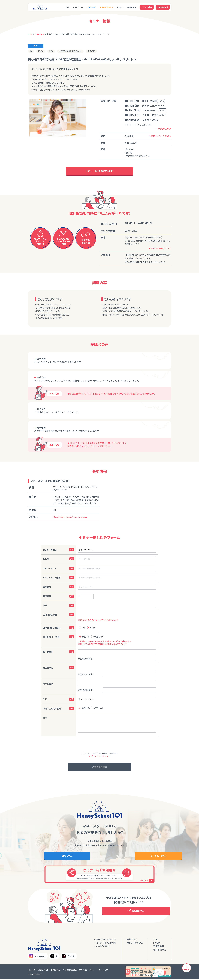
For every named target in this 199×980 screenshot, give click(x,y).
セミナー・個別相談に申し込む (99, 171)
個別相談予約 (162, 7)
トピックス (32, 970)
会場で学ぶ (91, 7)
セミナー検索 (146, 7)
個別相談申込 (159, 950)
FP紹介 (120, 7)
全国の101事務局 (70, 970)
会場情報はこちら (164, 129)
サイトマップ (103, 970)
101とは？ (77, 7)
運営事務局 (55, 970)
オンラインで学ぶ (106, 7)
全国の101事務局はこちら (161, 248)
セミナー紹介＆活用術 (106, 943)
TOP (67, 7)
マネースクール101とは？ (105, 940)
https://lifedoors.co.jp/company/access (70, 517)
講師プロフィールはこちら (161, 135)
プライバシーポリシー (87, 970)
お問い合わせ (43, 970)
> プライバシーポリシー (99, 756)
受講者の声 (131, 7)
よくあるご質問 (102, 946)
